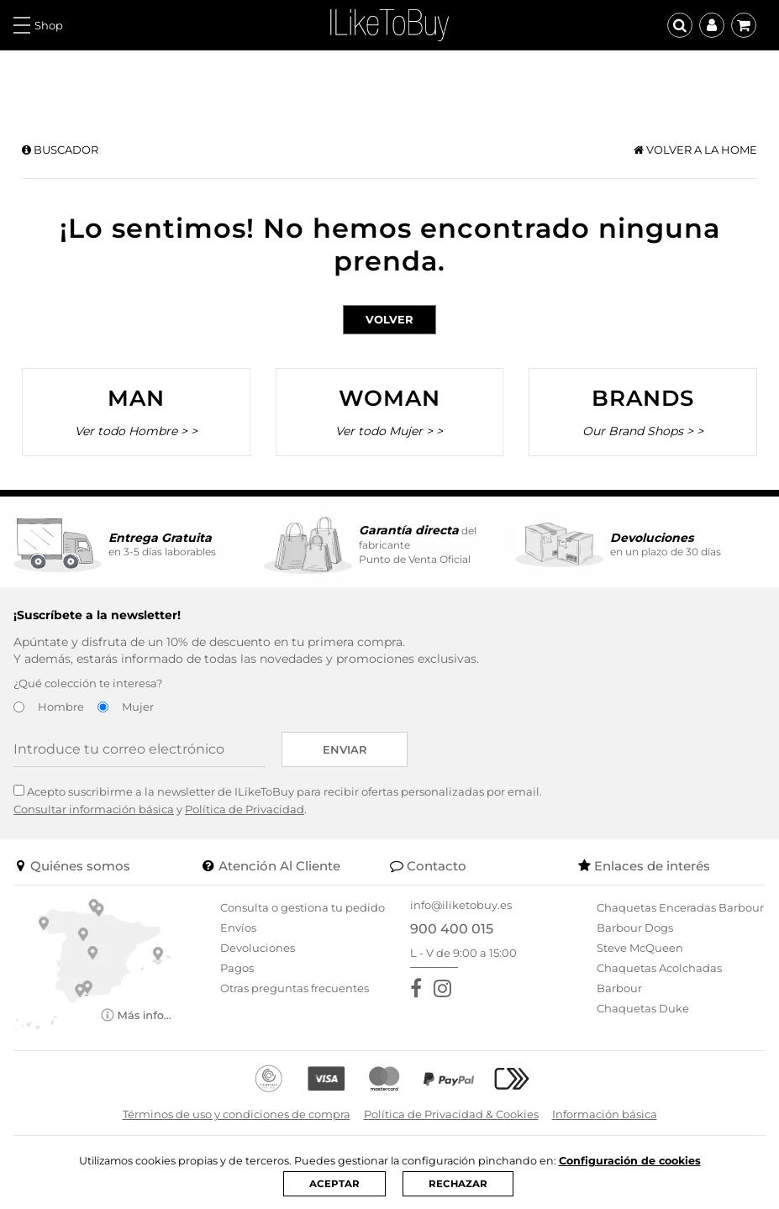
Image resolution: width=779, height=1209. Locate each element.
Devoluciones (257, 947)
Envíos (238, 927)
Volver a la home (695, 149)
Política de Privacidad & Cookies (451, 1114)
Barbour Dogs (635, 927)
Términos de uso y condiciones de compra (236, 1114)
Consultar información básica (93, 809)
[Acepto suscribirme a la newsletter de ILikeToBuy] (18, 790)
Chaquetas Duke (643, 1008)
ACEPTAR (333, 1184)
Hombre (61, 706)
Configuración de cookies (633, 1160)
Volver (389, 319)
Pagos (237, 968)
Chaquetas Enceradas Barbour (680, 907)
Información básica (604, 1114)
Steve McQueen (640, 947)
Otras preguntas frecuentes (294, 988)
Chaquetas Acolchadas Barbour (659, 978)
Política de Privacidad (244, 809)
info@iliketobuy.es (461, 905)
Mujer (138, 706)
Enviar (345, 749)
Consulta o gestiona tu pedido (302, 907)
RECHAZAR (457, 1184)
